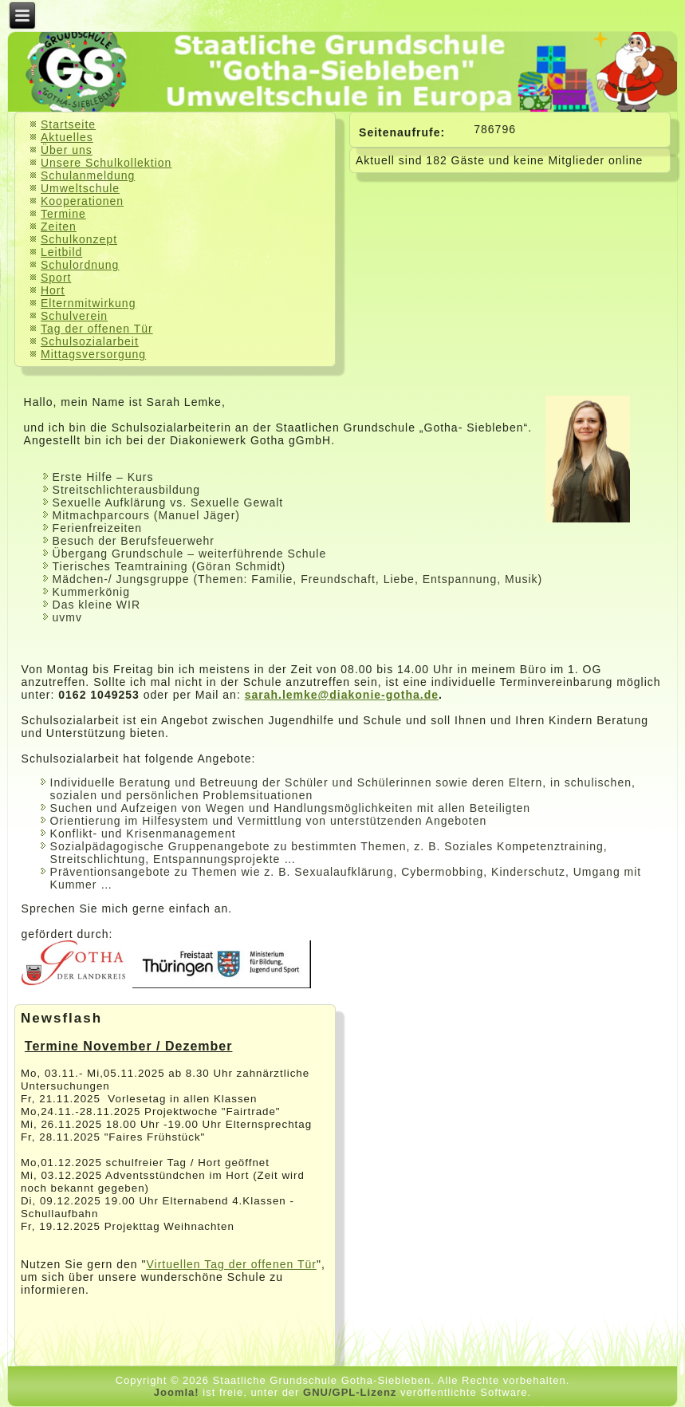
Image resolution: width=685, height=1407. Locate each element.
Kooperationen (82, 201)
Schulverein (74, 315)
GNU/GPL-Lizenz (349, 1392)
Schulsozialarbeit (90, 341)
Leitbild (61, 252)
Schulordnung (80, 264)
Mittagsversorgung (93, 354)
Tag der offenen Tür (97, 328)
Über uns (67, 150)
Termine (63, 213)
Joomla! (176, 1392)
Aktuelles (67, 137)
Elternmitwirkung (88, 303)
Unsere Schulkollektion (106, 162)
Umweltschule (80, 188)
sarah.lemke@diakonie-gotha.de (342, 694)
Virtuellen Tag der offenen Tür (231, 1264)
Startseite (68, 124)
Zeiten (59, 226)
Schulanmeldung (88, 175)
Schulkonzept (79, 239)
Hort (53, 290)
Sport (56, 277)
